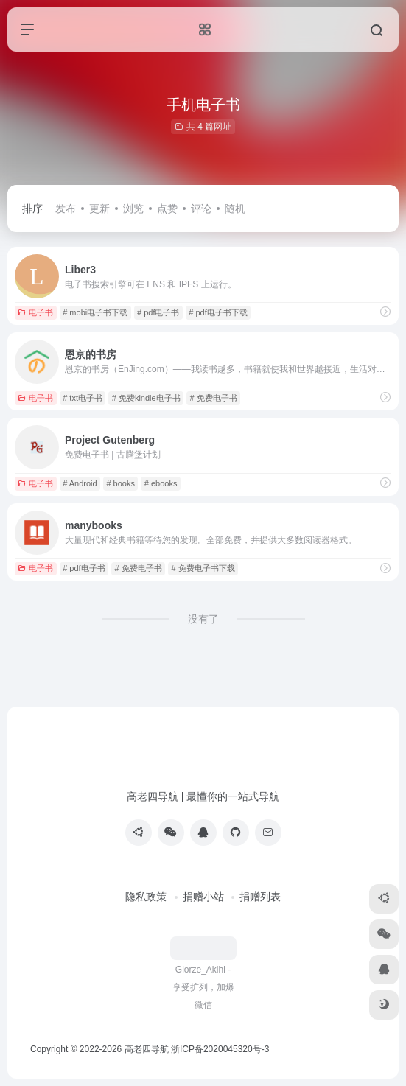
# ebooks (161, 483)
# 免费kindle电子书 (146, 397)
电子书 (35, 312)
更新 (99, 208)
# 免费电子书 (213, 397)
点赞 (167, 208)
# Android (80, 483)
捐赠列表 (260, 897)
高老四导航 (147, 1049)
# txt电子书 (82, 397)
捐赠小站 (203, 897)
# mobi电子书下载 (95, 312)
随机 (235, 208)
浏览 (133, 208)
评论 (201, 208)
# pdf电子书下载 (218, 312)
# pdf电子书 (158, 312)
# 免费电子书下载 (202, 568)
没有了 (203, 619)
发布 (65, 208)
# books (120, 483)
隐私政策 (146, 897)
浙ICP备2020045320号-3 (221, 1049)
